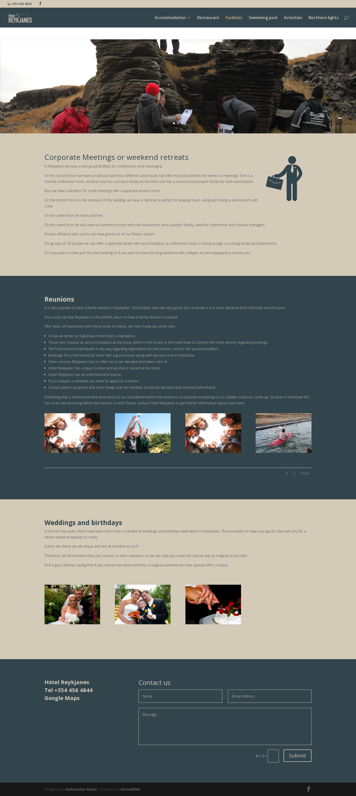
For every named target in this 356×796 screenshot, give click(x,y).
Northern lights (324, 18)
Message (225, 726)
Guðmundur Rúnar (81, 789)
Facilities (234, 18)
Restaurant (208, 18)
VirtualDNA (130, 789)
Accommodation (170, 18)
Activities (293, 18)
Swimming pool (263, 18)
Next (304, 473)
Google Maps (62, 697)
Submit (297, 755)
